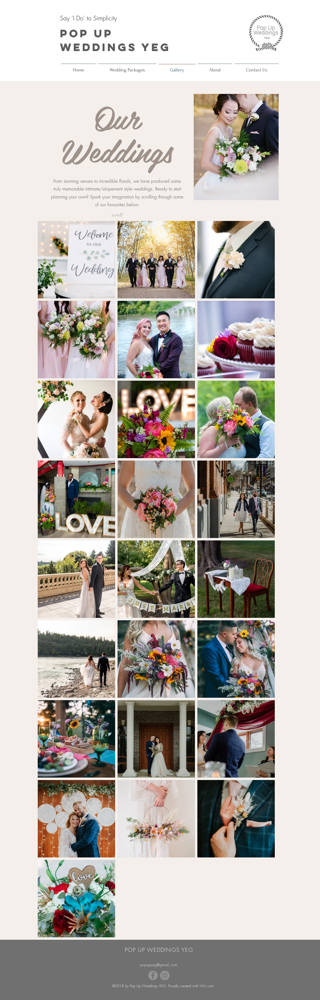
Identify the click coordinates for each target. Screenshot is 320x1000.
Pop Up (86, 33)
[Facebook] (153, 975)
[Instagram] (165, 975)
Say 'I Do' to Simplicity (88, 18)
